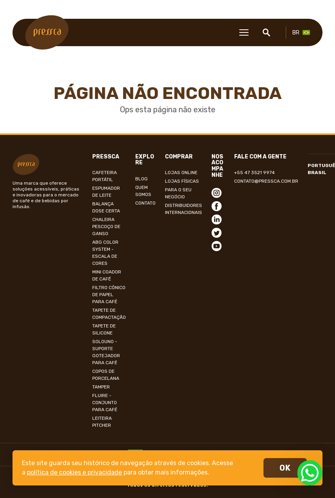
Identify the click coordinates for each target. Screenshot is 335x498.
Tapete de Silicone (104, 329)
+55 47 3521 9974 (254, 172)
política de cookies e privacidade (74, 472)
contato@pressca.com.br (266, 181)
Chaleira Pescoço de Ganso (106, 226)
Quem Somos (143, 191)
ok (285, 468)
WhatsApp (309, 472)
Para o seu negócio (178, 193)
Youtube (216, 246)
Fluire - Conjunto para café (104, 402)
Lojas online (181, 172)
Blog (141, 179)
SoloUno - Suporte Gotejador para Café (106, 352)
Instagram (216, 193)
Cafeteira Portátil (104, 176)
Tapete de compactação (109, 313)
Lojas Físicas (182, 181)
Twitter (216, 233)
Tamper (101, 387)
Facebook (216, 206)
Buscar (266, 32)
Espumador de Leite (106, 191)
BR (295, 32)
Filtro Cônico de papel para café (108, 294)
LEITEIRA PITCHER (102, 421)
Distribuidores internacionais (183, 209)
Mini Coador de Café (106, 275)
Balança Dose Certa (106, 207)
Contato (145, 203)
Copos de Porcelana (105, 375)
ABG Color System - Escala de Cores (105, 252)
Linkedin (216, 219)
